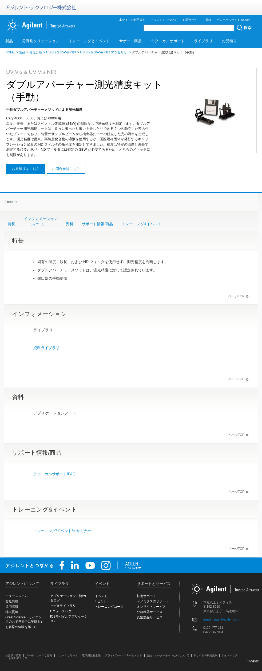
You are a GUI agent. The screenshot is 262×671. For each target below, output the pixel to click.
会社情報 (11, 601)
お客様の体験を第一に (21, 627)
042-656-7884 (213, 632)
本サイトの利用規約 (132, 19)
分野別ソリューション (40, 41)
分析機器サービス (149, 612)
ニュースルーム (16, 596)
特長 (11, 224)
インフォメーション (40, 222)
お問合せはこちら (66, 169)
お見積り (229, 41)
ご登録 (207, 19)
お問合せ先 (189, 19)
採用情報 (11, 606)
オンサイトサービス (151, 606)
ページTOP (238, 296)
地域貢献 (11, 612)
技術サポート (146, 596)
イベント (101, 596)
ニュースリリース (67, 655)
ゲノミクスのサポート (153, 601)
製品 (9, 41)
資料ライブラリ (46, 348)
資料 (69, 224)
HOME (10, 52)
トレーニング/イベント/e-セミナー (62, 531)
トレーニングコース (109, 606)
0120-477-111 (213, 628)
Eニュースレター (62, 611)
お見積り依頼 (13, 655)
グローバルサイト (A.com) (234, 19)
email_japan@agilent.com (221, 619)
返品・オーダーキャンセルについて (167, 655)
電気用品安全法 (91, 655)
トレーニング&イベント (141, 224)
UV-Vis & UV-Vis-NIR (61, 52)
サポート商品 (130, 41)
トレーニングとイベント (89, 41)
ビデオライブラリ (63, 606)
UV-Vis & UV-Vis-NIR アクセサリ (104, 52)
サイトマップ (229, 655)
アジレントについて (164, 19)
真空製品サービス (149, 617)
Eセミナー (102, 601)
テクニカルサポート (168, 41)
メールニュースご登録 (39, 655)
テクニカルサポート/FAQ (54, 474)
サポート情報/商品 (97, 224)
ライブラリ (203, 41)
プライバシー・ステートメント (123, 655)
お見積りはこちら (25, 169)
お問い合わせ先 (18, 658)
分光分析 (35, 52)
